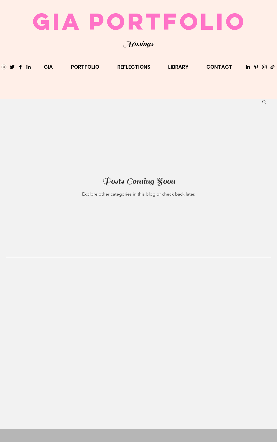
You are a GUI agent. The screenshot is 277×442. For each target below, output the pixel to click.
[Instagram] (4, 67)
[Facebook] (20, 67)
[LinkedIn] (28, 67)
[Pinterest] (256, 67)
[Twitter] (12, 67)
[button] (264, 102)
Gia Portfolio (139, 21)
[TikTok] (272, 67)
